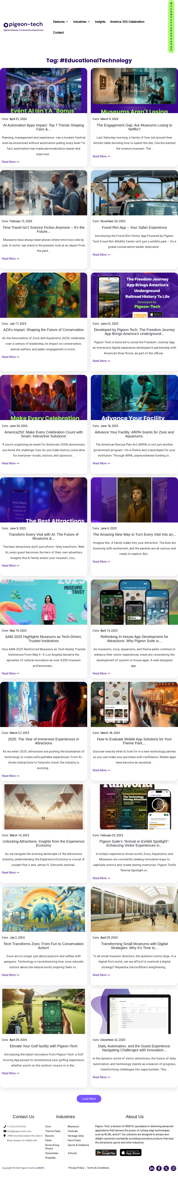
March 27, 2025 (20, 733)
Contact (58, 32)
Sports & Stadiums (78, 1145)
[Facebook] (159, 1168)
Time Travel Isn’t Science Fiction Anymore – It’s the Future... (43, 230)
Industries (81, 20)
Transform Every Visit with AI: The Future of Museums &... (43, 537)
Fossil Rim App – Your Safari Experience (134, 228)
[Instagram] (173, 1168)
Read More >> (11, 162)
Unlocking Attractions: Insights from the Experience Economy (43, 844)
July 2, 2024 (18, 937)
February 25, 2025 (112, 835)
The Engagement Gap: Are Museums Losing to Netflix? (134, 127)
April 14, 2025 (109, 630)
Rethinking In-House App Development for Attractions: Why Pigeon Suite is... (134, 639)
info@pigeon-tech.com (20, 1131)
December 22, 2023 (113, 1040)
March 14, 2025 (20, 835)
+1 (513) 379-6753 (17, 1126)
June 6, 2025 (109, 528)
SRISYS (41, 1168)
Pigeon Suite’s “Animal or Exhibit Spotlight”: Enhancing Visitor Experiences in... (134, 844)
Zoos (48, 1126)
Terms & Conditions (98, 1168)
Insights (100, 21)
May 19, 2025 (19, 630)
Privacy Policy (76, 1168)
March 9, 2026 (110, 119)
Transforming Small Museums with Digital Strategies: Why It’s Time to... (134, 946)
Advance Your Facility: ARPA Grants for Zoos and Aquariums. (134, 434)
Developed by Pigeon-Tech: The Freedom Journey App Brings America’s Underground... (134, 332)
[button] (171, 26)
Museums (73, 1126)
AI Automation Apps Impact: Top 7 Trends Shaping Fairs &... (43, 127)
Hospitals (50, 1158)
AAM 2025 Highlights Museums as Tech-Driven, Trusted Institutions (43, 639)
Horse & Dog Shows (52, 1147)
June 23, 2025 (110, 323)
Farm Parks (74, 1140)
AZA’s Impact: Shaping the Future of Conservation (43, 330)
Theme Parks (53, 1131)
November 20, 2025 (113, 221)
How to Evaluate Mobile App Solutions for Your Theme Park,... (134, 741)
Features (61, 20)
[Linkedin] (151, 1168)
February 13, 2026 (22, 221)
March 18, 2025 (111, 733)
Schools (72, 1153)
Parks (48, 1140)
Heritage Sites (76, 1136)
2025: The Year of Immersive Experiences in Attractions (43, 741)
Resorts (49, 1136)
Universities (51, 1153)
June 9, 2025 (18, 528)
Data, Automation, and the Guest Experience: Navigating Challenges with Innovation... (134, 1048)
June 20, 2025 (19, 426)
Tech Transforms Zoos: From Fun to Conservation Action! (44, 946)
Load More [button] (89, 1099)
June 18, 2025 (110, 426)
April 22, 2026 (19, 119)
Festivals (73, 1131)
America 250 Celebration (127, 21)
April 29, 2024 (109, 937)
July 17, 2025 (19, 323)
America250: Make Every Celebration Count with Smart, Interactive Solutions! (44, 434)
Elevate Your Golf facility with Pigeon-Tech (44, 1046)
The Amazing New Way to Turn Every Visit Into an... (134, 535)
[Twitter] (166, 1168)
